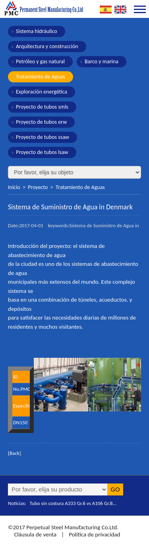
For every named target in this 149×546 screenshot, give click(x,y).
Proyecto (38, 187)
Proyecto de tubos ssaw (42, 137)
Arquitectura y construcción (47, 46)
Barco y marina (101, 61)
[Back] (14, 453)
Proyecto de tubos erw (41, 122)
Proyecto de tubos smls (42, 106)
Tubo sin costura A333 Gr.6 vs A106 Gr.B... (73, 503)
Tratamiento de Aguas (40, 76)
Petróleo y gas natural (40, 61)
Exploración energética (41, 91)
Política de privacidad (94, 534)
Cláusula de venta (34, 534)
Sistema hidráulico (36, 31)
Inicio (14, 187)
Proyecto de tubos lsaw (42, 152)
